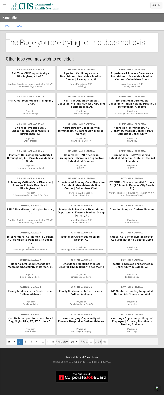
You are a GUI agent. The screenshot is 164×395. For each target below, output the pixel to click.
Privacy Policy (91, 357)
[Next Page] (48, 342)
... (42, 341)
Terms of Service (74, 357)
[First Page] (9, 342)
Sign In (156, 5)
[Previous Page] (14, 342)
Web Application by (82, 376)
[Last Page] (53, 342)
